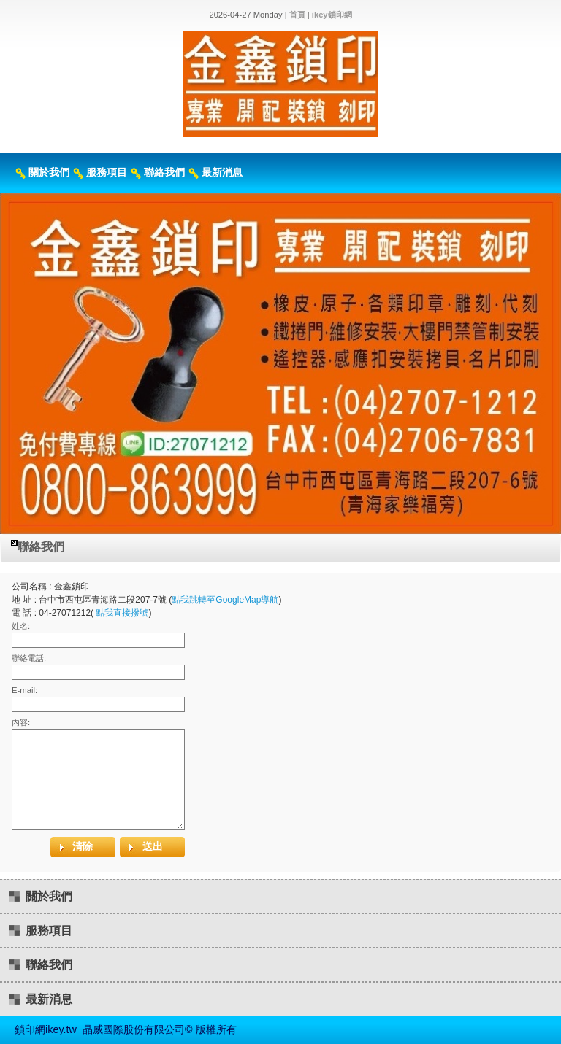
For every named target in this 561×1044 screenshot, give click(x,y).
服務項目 (106, 172)
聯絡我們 (164, 172)
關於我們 (48, 172)
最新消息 (222, 172)
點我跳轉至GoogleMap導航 (225, 600)
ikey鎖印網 (332, 14)
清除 (82, 846)
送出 (152, 846)
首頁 (297, 14)
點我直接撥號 (122, 613)
